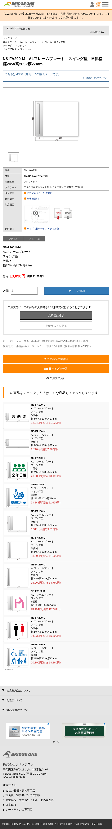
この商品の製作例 (56, 359)
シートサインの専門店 (19, 809)
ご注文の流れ (56, 378)
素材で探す (8, 45)
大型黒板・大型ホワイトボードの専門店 (30, 800)
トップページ (10, 38)
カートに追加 (77, 290)
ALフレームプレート (30, 42)
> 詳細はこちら (97, 32)
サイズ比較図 (56, 368)
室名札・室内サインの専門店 (23, 795)
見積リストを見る (56, 325)
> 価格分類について (95, 78)
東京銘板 (11, 804)
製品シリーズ (10, 42)
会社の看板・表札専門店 (20, 790)
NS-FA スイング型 (55, 42)
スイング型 (26, 49)
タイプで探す (10, 49)
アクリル (22, 45)
